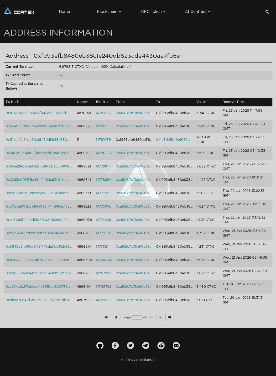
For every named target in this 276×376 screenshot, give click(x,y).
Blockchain (109, 12)
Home (64, 12)
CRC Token (153, 12)
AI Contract (197, 12)
